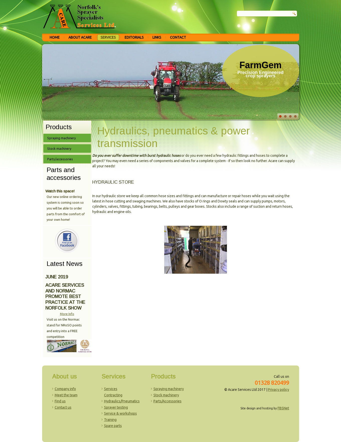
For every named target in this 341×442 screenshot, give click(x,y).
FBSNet (283, 408)
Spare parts (113, 426)
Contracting (113, 395)
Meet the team (66, 395)
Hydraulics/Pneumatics (122, 401)
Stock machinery (59, 148)
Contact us (63, 407)
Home (55, 37)
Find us (60, 401)
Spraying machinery (61, 138)
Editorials (134, 37)
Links (156, 37)
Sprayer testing (116, 407)
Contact (178, 37)
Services (108, 37)
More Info (67, 314)
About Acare (80, 37)
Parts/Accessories (167, 401)
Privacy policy (278, 390)
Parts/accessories (60, 159)
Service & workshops (120, 413)
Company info (65, 389)
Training (110, 420)
